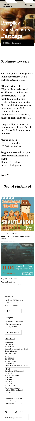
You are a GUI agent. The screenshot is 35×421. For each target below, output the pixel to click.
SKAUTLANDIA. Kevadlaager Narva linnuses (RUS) (15, 238)
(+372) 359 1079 (12, 327)
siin (20, 165)
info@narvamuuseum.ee (13, 303)
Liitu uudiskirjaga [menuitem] (11, 401)
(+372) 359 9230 (12, 305)
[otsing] (26, 5)
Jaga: (2, 175)
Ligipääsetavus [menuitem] (9, 403)
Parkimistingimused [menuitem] (12, 398)
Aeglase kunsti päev (8, 282)
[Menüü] (31, 5)
